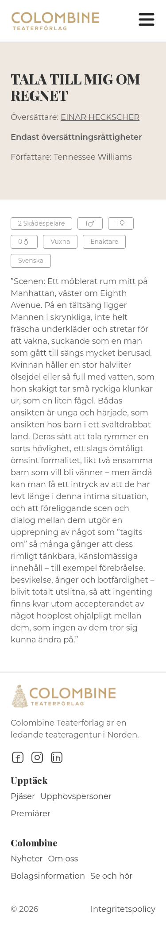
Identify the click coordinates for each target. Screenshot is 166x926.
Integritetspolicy (123, 909)
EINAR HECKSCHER (100, 117)
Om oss (63, 859)
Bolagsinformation (48, 876)
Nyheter (27, 859)
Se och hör (111, 876)
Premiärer (30, 813)
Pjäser (23, 796)
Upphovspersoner (76, 796)
